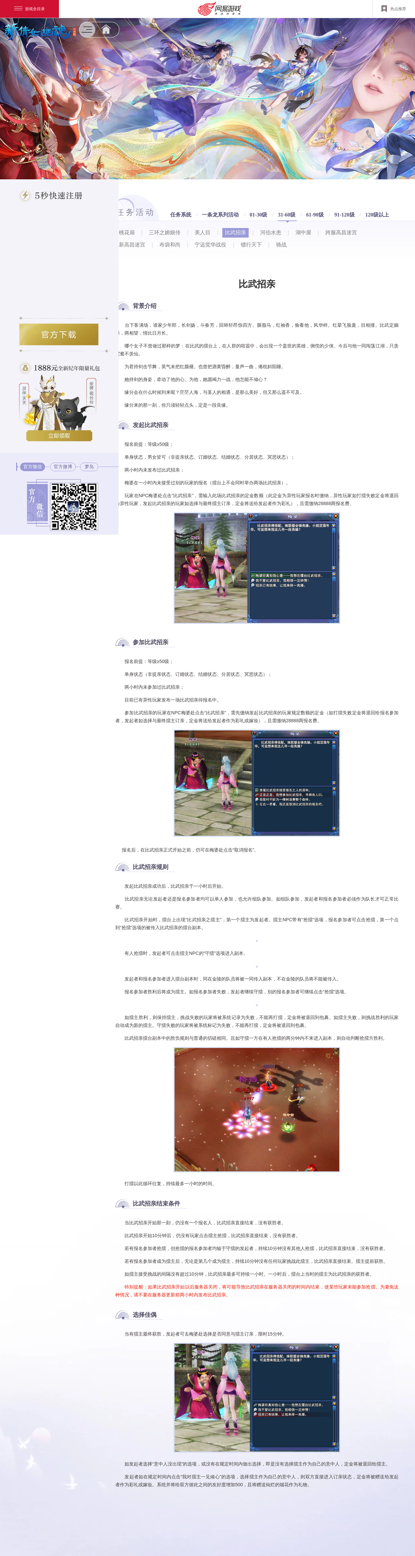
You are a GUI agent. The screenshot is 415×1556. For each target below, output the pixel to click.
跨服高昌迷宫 (341, 232)
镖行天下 (251, 244)
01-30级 (259, 215)
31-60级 (287, 215)
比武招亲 (235, 232)
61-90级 (315, 215)
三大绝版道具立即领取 (59, 435)
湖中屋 (303, 232)
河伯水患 (270, 232)
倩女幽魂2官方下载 (58, 334)
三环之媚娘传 (164, 232)
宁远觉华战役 (210, 244)
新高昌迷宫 (132, 244)
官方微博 (63, 466)
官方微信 (32, 466)
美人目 (202, 232)
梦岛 (89, 466)
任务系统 (181, 215)
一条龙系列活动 (221, 215)
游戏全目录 (29, 9)
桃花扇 (127, 232)
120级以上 (377, 214)
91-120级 (345, 215)
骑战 (281, 244)
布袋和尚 (169, 244)
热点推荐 (393, 8)
